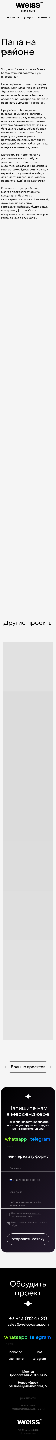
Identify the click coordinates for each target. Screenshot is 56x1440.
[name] (29, 1168)
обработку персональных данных (26, 1215)
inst (39, 1352)
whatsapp (16, 1139)
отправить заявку (28, 1239)
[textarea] (29, 1204)
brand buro (28, 11)
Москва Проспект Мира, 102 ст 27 (28, 1373)
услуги (28, 17)
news (9, 1146)
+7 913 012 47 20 (28, 1318)
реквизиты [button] (28, 1398)
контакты (44, 17)
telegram (40, 1139)
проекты (13, 17)
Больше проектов (28, 1067)
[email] (29, 1192)
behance (15, 1352)
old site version (28, 1433)
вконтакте (16, 1359)
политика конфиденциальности (28, 1407)
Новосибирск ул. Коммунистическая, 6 (28, 1384)
